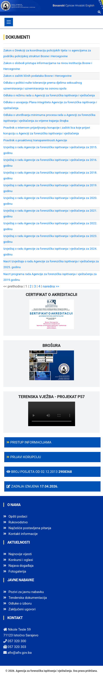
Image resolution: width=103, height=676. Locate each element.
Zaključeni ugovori (22, 609)
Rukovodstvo (18, 522)
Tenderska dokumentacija (27, 598)
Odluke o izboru (20, 603)
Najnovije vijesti (20, 554)
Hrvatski (80, 5)
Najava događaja (21, 566)
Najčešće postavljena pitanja (29, 528)
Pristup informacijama (28, 442)
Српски (69, 5)
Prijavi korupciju (23, 457)
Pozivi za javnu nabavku (26, 592)
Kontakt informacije (23, 534)
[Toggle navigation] (8, 22)
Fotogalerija (17, 571)
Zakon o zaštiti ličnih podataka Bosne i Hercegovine (37, 75)
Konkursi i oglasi (20, 560)
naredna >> (51, 286)
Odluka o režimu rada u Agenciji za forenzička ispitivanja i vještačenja (49, 95)
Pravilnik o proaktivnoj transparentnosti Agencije (35, 140)
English (90, 5)
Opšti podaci (17, 516)
